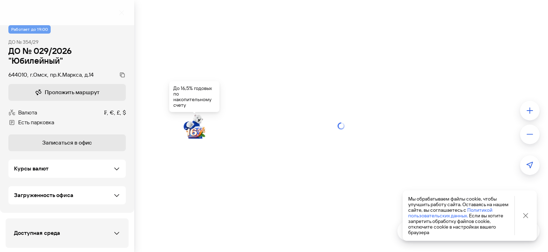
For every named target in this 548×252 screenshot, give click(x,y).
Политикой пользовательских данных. (450, 212)
